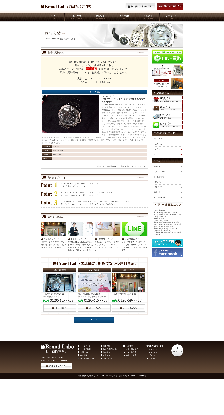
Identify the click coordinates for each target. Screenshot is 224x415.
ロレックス (158, 139)
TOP (52, 17)
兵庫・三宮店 (131, 376)
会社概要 (157, 192)
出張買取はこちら (79, 259)
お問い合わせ (159, 182)
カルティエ (158, 144)
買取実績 (100, 17)
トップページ (85, 366)
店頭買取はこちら (51, 259)
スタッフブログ (160, 172)
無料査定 (106, 373)
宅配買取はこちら (106, 259)
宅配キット (107, 376)
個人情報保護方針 (160, 197)
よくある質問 (123, 17)
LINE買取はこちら (133, 259)
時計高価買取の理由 (111, 370)
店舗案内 (147, 17)
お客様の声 (171, 17)
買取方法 (76, 17)
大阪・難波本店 (132, 370)
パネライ (157, 149)
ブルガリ (157, 154)
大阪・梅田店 (131, 373)
